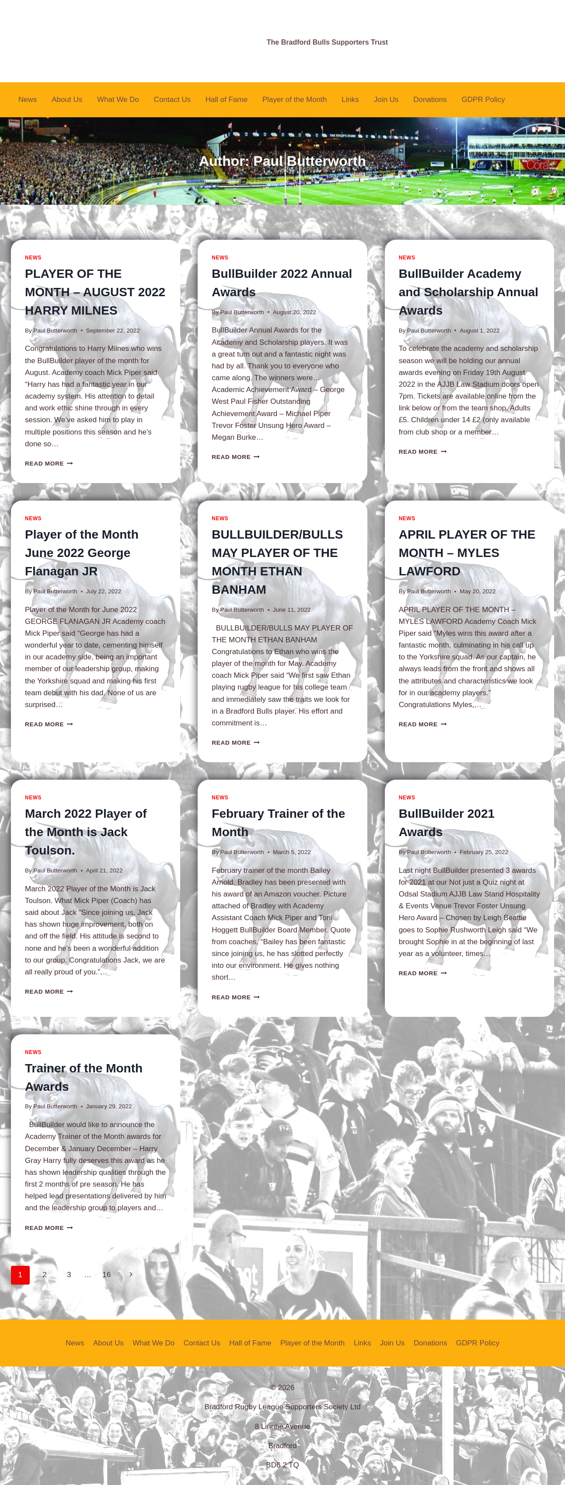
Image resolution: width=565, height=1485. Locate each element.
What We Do (118, 99)
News (27, 99)
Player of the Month (294, 99)
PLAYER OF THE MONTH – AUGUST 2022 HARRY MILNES (95, 292)
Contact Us (172, 99)
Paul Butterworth (55, 330)
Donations (430, 99)
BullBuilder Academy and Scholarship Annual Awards (468, 292)
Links (350, 99)
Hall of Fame (227, 99)
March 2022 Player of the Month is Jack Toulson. (86, 832)
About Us (67, 99)
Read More (49, 463)
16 (106, 1275)
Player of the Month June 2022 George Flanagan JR (82, 553)
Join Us (386, 99)
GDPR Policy (483, 99)
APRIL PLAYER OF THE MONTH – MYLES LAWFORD (467, 553)
